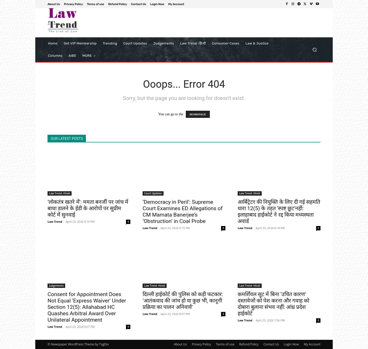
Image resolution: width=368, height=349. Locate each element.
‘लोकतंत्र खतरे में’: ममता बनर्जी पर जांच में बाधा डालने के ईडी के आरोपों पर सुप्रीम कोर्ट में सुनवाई (88, 208)
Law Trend (55, 221)
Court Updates (153, 193)
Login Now (291, 344)
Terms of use (225, 344)
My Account (312, 344)
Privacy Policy (201, 344)
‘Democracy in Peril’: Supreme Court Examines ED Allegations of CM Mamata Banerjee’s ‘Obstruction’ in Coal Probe (183, 211)
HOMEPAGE (198, 114)
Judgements (56, 285)
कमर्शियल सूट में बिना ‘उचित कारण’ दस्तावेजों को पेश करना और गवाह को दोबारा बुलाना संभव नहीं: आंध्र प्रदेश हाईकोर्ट (273, 304)
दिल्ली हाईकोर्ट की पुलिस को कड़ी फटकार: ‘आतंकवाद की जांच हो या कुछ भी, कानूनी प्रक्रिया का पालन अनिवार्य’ (183, 300)
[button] (314, 50)
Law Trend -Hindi (59, 193)
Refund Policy (249, 344)
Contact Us (271, 344)
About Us (180, 344)
